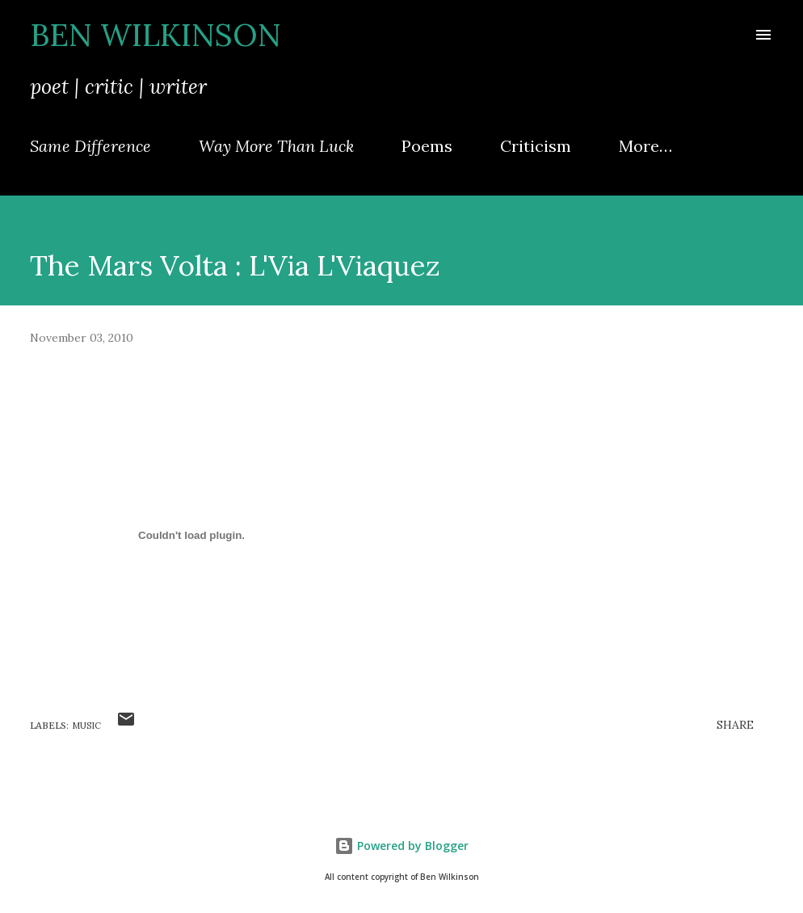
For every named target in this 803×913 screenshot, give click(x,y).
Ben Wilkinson (155, 34)
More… (645, 146)
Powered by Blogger (401, 845)
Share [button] (735, 724)
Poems (427, 146)
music (86, 725)
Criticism (535, 146)
